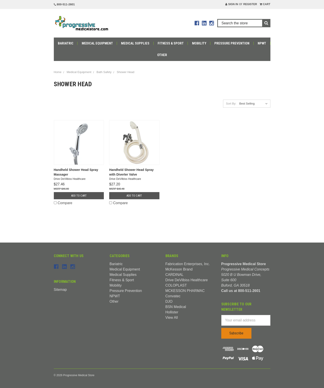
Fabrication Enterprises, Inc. (187, 264)
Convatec (173, 296)
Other (162, 55)
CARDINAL (174, 275)
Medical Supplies (135, 43)
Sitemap (60, 290)
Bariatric (65, 43)
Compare (63, 203)
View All (171, 317)
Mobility (199, 43)
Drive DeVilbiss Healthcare (186, 280)
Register (250, 4)
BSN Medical (175, 307)
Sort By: (231, 103)
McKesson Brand (179, 269)
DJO (169, 301)
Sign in (231, 4)
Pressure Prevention (231, 43)
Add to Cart (79, 195)
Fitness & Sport (171, 43)
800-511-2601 (64, 4)
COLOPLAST (176, 285)
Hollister (171, 312)
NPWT (262, 43)
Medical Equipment (97, 43)
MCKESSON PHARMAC (185, 291)
